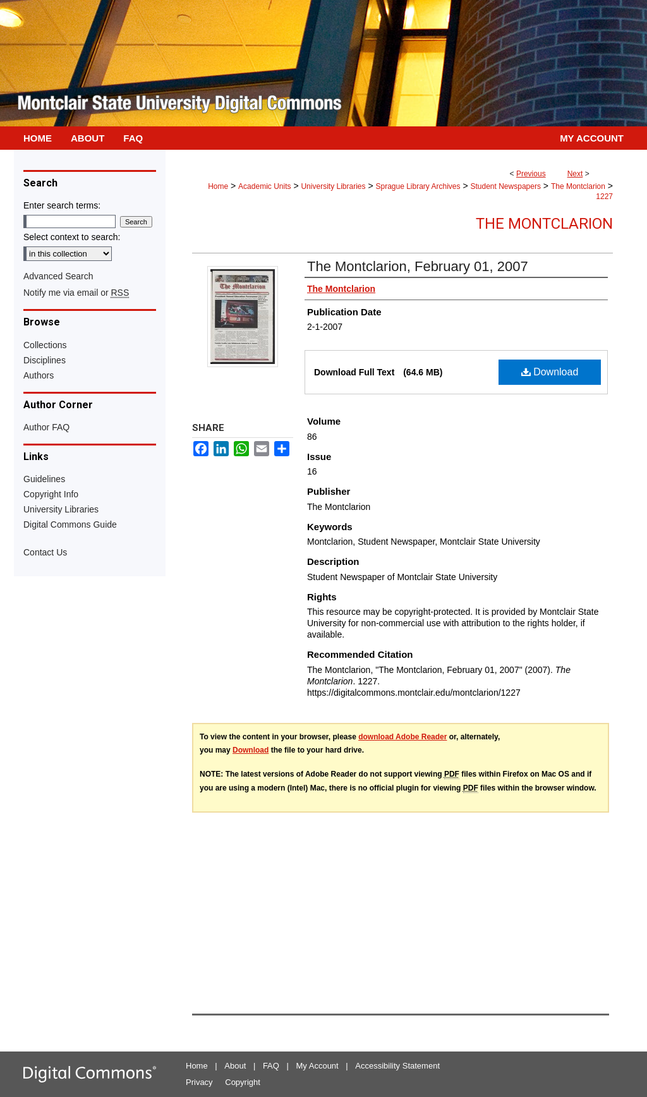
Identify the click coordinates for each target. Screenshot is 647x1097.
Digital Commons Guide (70, 524)
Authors (38, 375)
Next (575, 173)
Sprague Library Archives (417, 186)
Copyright (242, 1082)
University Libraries (333, 186)
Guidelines (44, 479)
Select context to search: (71, 237)
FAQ (271, 1065)
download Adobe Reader (402, 736)
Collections (44, 345)
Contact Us (45, 552)
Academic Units (264, 186)
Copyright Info (50, 494)
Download (550, 372)
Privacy (199, 1082)
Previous (531, 173)
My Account (317, 1065)
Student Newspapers (506, 186)
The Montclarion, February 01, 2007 (417, 266)
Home (218, 186)
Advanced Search (58, 276)
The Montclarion (578, 186)
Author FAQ (46, 427)
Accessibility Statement (397, 1065)
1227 (604, 196)
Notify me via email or (76, 293)
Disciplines (44, 360)
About (235, 1065)
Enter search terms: (61, 205)
